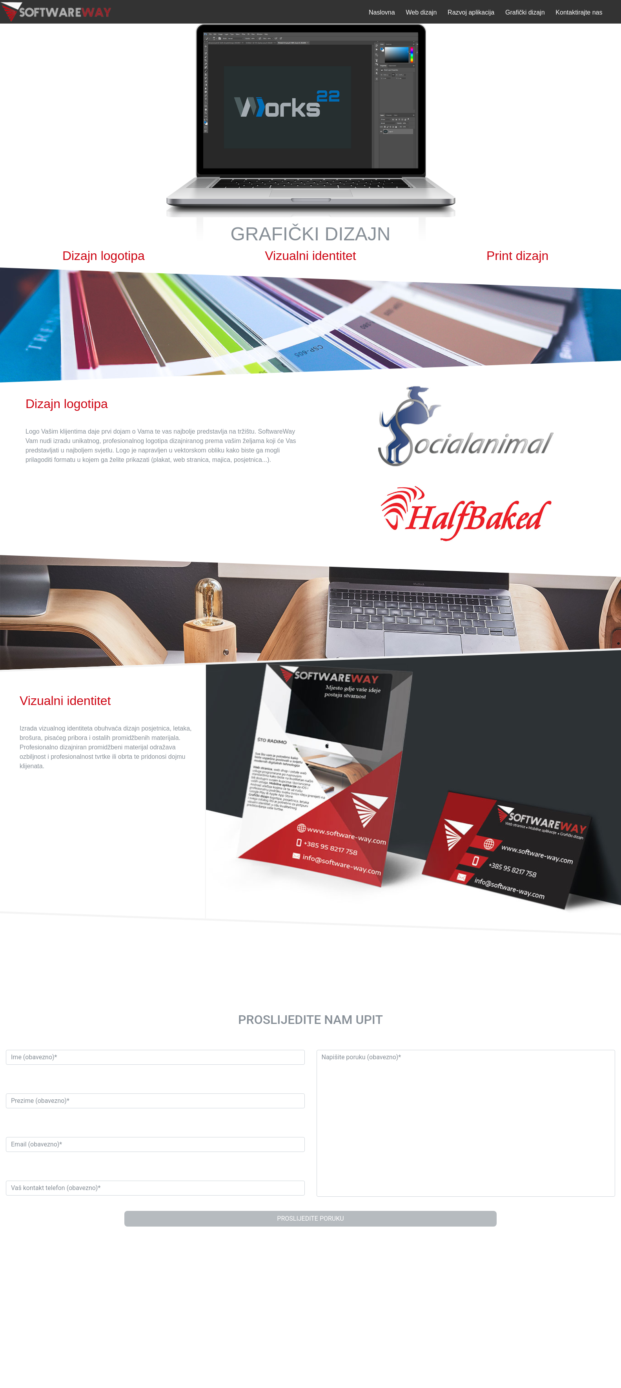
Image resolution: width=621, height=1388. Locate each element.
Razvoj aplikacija (471, 12)
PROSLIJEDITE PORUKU (310, 1218)
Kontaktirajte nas (578, 12)
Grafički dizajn (525, 12)
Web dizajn (421, 12)
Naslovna (382, 12)
